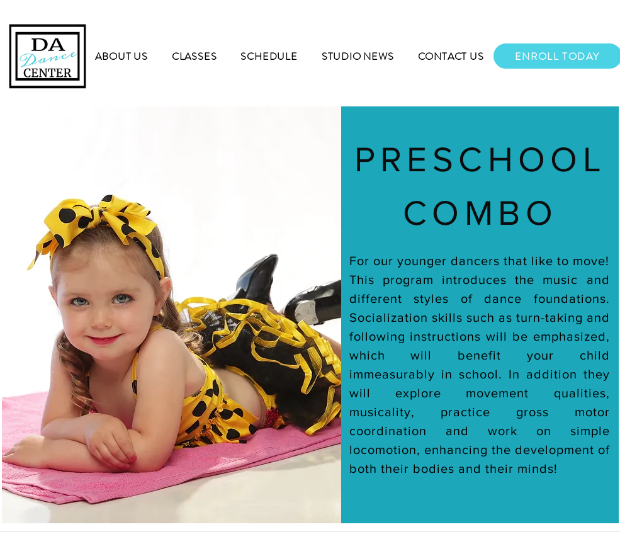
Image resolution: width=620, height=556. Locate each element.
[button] (121, 56)
